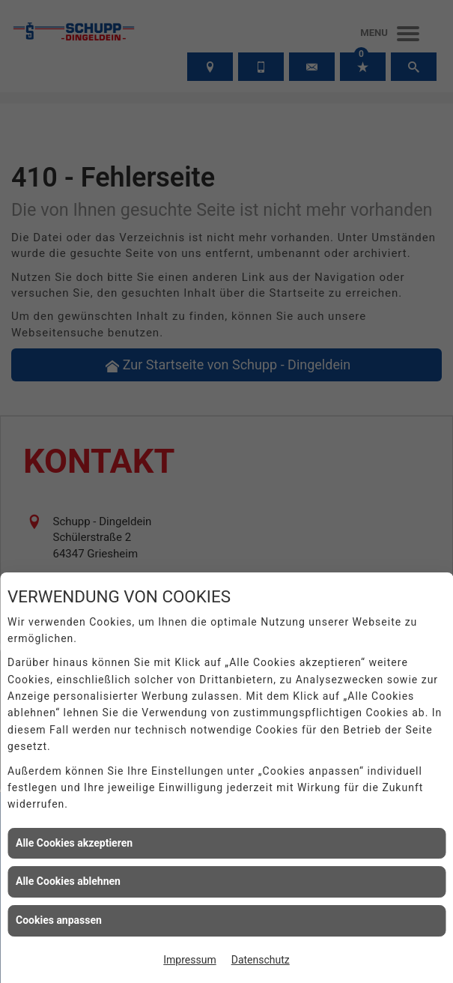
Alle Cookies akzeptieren (74, 843)
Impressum (189, 960)
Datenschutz (260, 960)
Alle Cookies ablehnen (68, 881)
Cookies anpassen (59, 920)
